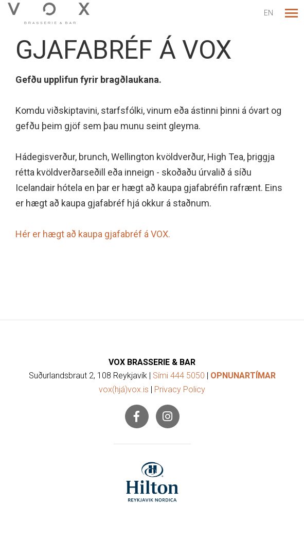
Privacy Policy (179, 389)
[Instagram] (168, 416)
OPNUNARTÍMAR (243, 375)
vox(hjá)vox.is (124, 389)
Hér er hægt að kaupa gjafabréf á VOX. (92, 234)
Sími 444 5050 (179, 375)
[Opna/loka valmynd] (291, 13)
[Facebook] (137, 416)
